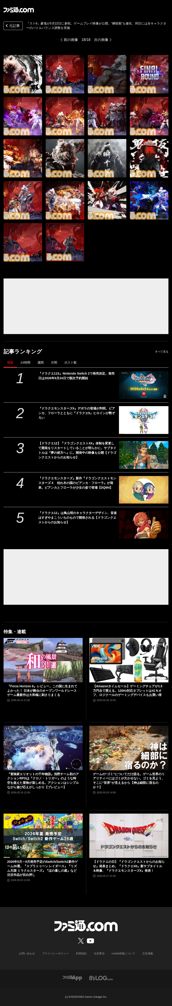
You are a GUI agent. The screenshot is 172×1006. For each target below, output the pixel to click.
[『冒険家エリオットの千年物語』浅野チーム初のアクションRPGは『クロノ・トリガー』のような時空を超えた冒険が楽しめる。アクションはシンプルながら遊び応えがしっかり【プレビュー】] (43, 748)
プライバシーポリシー (55, 953)
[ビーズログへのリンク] (101, 978)
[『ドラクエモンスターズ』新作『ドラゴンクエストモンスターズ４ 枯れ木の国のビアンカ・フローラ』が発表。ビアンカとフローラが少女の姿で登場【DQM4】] (143, 490)
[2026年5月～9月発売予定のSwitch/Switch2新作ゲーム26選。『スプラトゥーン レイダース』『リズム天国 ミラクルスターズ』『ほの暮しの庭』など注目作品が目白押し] (43, 836)
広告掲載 (147, 953)
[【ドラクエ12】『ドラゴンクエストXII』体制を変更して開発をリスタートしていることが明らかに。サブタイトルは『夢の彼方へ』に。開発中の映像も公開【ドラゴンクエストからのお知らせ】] (143, 455)
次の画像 (101, 40)
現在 (10, 362)
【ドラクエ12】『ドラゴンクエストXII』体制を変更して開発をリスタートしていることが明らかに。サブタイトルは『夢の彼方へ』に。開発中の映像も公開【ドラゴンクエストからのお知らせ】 (77, 450)
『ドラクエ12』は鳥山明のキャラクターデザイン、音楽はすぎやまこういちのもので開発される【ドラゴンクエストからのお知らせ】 (77, 517)
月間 (54, 362)
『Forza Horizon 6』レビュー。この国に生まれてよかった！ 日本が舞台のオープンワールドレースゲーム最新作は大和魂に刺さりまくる (42, 690)
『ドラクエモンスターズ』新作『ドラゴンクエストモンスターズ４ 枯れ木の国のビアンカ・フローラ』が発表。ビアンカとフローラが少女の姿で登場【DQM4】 (77, 482)
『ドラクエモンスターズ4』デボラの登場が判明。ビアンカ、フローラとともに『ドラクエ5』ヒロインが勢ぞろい (76, 413)
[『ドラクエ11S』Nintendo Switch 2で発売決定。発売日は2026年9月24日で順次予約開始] (143, 385)
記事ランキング (23, 352)
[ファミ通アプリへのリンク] (72, 978)
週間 (40, 362)
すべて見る (161, 351)
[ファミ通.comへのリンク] (19, 9)
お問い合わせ (27, 953)
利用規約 (81, 953)
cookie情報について (123, 953)
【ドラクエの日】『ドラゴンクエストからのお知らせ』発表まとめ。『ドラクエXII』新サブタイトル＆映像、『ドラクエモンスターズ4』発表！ (129, 866)
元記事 (12, 26)
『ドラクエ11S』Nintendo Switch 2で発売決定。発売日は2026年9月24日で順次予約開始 (76, 376)
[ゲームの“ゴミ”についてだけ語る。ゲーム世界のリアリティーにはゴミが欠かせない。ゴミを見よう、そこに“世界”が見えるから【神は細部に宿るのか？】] (128, 748)
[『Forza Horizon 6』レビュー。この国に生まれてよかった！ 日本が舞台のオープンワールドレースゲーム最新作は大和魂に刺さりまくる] (43, 660)
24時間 (25, 362)
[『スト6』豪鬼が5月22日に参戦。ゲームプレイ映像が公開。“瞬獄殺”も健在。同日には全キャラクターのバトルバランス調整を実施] (23, 74)
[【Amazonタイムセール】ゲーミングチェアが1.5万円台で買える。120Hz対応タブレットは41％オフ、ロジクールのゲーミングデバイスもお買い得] (128, 660)
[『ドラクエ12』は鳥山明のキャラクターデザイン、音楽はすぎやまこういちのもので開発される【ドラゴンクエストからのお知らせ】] (143, 524)
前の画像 (71, 40)
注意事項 (99, 953)
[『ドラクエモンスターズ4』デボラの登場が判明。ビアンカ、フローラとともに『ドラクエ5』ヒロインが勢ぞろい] (143, 420)
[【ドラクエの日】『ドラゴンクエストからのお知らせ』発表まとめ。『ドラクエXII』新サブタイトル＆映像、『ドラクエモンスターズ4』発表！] (128, 836)
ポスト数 (70, 362)
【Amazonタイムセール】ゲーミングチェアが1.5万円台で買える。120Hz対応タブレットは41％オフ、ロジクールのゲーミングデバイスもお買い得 (127, 690)
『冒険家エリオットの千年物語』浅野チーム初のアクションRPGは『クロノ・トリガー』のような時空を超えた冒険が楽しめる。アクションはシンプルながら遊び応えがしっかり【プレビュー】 (43, 780)
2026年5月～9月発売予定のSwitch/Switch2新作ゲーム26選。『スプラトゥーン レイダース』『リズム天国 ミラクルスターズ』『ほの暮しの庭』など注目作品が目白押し (42, 868)
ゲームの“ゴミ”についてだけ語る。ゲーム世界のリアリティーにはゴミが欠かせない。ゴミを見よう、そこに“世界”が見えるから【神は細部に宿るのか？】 (129, 780)
